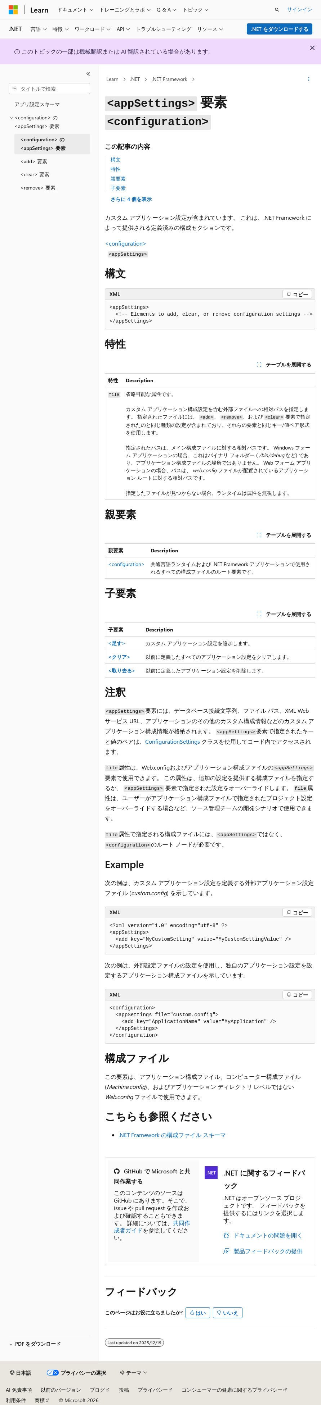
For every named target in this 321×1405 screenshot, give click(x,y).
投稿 (124, 1389)
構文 (116, 159)
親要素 (118, 178)
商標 (40, 1400)
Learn (112, 79)
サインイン (299, 9)
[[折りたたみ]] (88, 73)
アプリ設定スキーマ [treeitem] (37, 104)
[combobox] (49, 89)
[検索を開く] (277, 9)
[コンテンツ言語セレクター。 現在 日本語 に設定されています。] (20, 1373)
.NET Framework (169, 79)
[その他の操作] (309, 79)
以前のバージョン (61, 1389)
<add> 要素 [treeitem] (33, 161)
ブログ (97, 1389)
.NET (135, 79)
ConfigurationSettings (172, 741)
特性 (116, 168)
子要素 (118, 187)
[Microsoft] (13, 9)
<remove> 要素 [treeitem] (37, 187)
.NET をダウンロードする (279, 29)
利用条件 (16, 1400)
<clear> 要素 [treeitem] (34, 174)
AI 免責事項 (19, 1389)
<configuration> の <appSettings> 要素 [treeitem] (43, 144)
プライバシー (153, 1389)
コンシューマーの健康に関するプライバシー (232, 1389)
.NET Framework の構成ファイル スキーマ (172, 1135)
